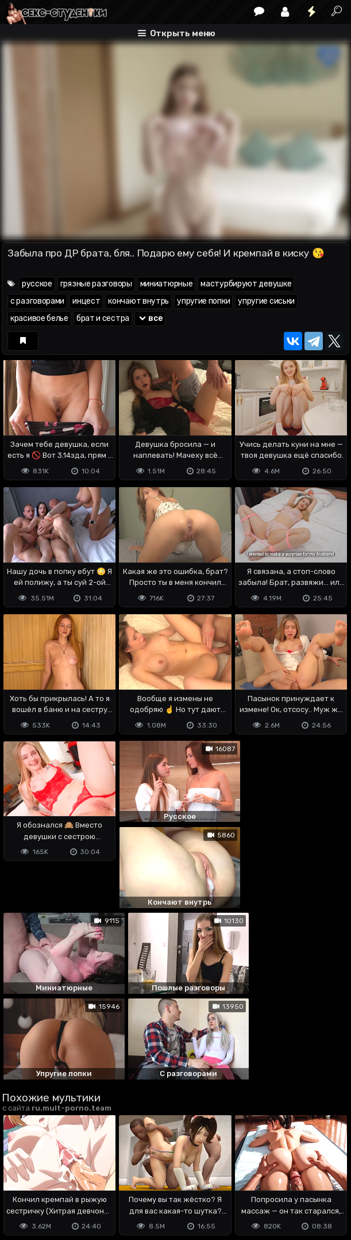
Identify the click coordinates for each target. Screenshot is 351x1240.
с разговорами (37, 301)
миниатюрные (166, 284)
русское (37, 284)
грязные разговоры (96, 284)
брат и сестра (102, 318)
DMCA (20, 1173)
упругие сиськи (266, 301)
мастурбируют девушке (245, 284)
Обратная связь (121, 1173)
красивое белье (39, 318)
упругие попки (203, 301)
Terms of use (61, 1173)
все (150, 318)
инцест (86, 301)
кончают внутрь (138, 301)
